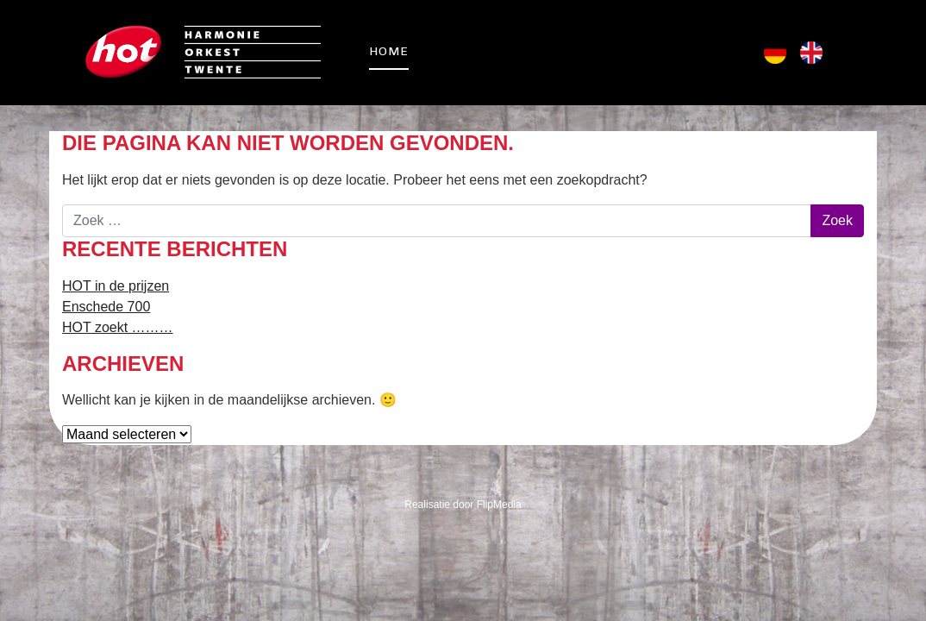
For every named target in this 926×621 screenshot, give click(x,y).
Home (389, 51)
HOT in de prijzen (115, 286)
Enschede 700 (106, 306)
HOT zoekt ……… (117, 327)
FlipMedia (499, 505)
